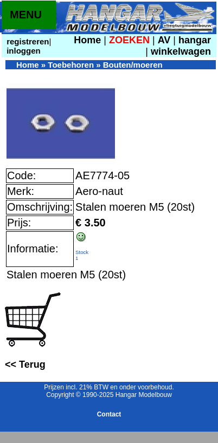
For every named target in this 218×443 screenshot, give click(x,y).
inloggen (22, 50)
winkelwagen (181, 51)
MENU (26, 15)
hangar (194, 40)
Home (87, 40)
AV (166, 40)
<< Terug (25, 364)
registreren (26, 41)
